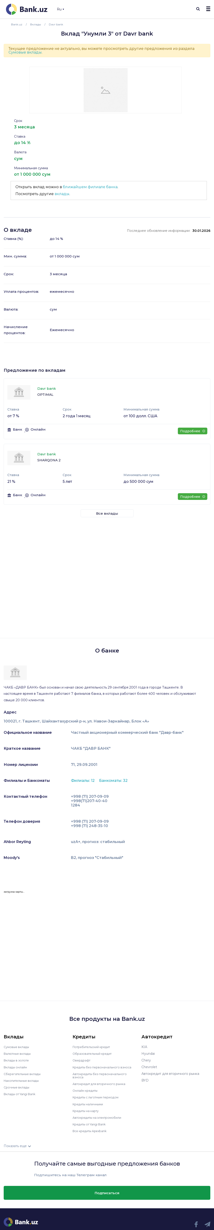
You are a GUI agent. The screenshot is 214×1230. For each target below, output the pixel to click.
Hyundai (148, 1054)
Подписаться (107, 1192)
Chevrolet (149, 1067)
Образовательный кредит (94, 1054)
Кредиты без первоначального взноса (104, 1067)
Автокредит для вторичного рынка (101, 1084)
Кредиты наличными (90, 1104)
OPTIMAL (45, 394)
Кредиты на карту (87, 1110)
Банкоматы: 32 (113, 780)
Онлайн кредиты (86, 1090)
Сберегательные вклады (24, 1074)
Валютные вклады (19, 1054)
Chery (146, 1060)
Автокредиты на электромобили (99, 1117)
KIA (144, 1047)
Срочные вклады (17, 1087)
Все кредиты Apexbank (92, 1130)
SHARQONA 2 (49, 460)
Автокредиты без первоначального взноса (102, 1075)
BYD (145, 1080)
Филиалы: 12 (83, 780)
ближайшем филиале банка (90, 187)
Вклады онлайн (16, 1067)
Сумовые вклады (25, 52)
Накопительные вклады (23, 1080)
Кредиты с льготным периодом (98, 1097)
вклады (62, 194)
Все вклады (107, 513)
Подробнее (192, 431)
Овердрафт (82, 1060)
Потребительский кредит (94, 1047)
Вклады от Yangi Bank (22, 1094)
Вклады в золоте (17, 1060)
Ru (60, 9)
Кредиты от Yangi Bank (92, 1124)
